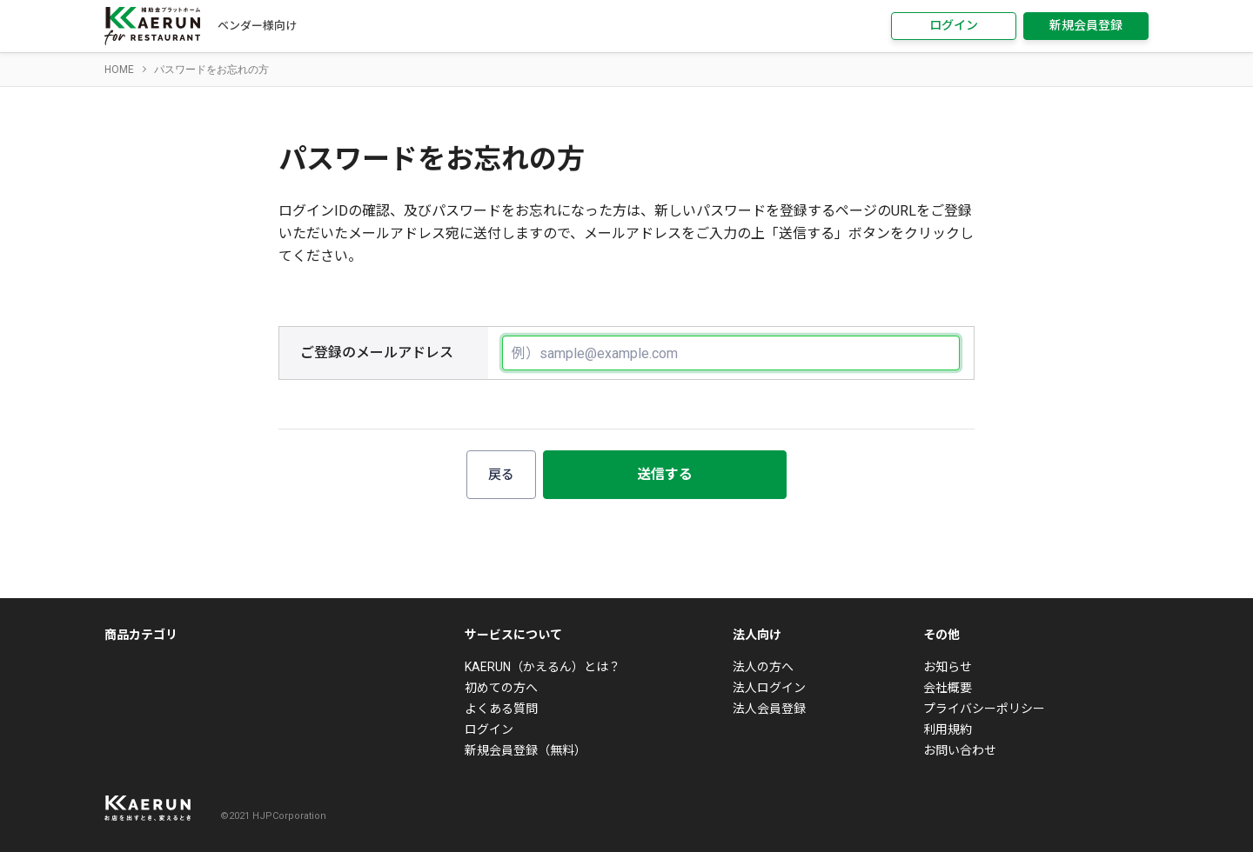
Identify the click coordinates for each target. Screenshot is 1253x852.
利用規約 (947, 729)
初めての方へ (501, 688)
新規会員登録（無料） (525, 750)
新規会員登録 (1085, 25)
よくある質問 (501, 709)
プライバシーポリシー (984, 709)
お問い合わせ (959, 750)
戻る (501, 475)
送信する (665, 474)
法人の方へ (763, 667)
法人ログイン (769, 688)
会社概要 (947, 688)
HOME (119, 69)
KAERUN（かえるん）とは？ (542, 667)
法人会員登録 (769, 709)
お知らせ (947, 667)
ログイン (953, 25)
